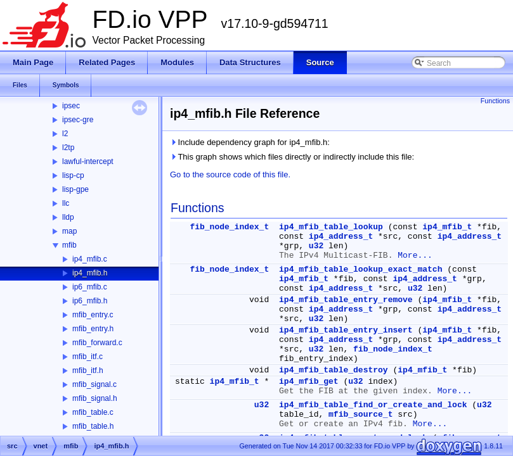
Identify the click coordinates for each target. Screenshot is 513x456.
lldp (68, 217)
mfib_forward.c (97, 342)
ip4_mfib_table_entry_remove (346, 300)
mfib (69, 245)
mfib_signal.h (94, 398)
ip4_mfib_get (309, 381)
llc (65, 203)
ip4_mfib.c (89, 259)
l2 (65, 133)
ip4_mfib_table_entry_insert (346, 330)
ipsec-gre (77, 119)
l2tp (68, 147)
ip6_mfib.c (89, 286)
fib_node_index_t (229, 227)
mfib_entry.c (92, 314)
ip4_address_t (341, 236)
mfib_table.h (93, 426)
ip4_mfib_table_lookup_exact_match (360, 269)
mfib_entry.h (93, 328)
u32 (316, 246)
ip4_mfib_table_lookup (331, 227)
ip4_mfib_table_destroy (333, 370)
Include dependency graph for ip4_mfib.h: (250, 142)
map (69, 231)
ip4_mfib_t (447, 227)
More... (415, 255)
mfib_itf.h (87, 370)
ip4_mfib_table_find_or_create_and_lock (373, 405)
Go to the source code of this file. (230, 174)
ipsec (71, 105)
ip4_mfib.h (89, 273)
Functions (495, 100)
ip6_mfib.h (89, 300)
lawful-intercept (88, 161)
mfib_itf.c (87, 356)
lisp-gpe (75, 189)
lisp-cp (73, 175)
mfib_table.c (93, 412)
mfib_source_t (360, 414)
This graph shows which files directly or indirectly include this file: (292, 157)
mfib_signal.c (94, 384)
